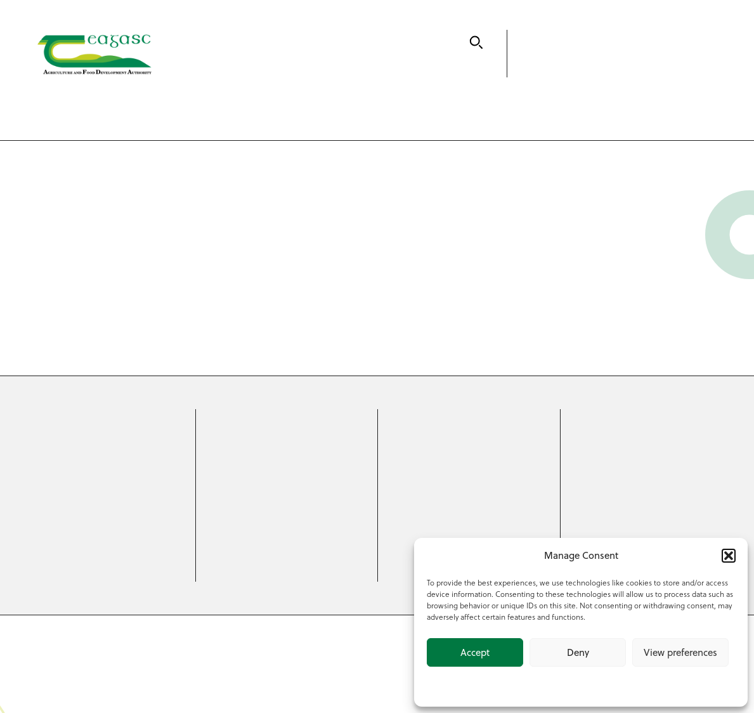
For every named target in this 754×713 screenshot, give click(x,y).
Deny (578, 652)
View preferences (680, 652)
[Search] (476, 42)
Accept (475, 652)
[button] (728, 555)
